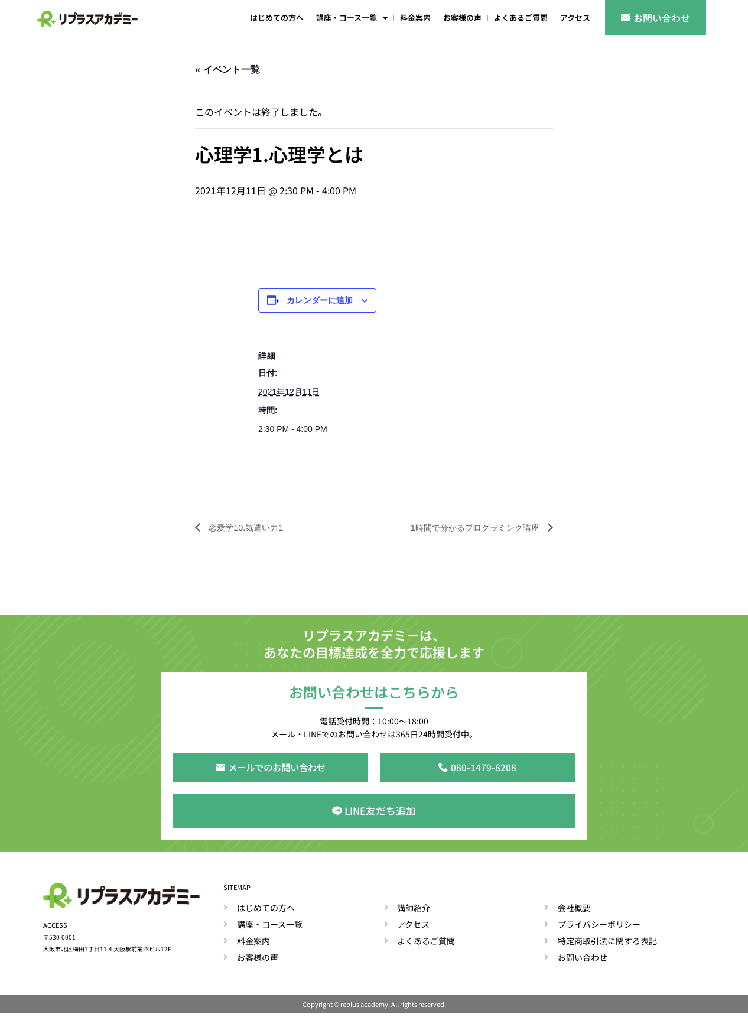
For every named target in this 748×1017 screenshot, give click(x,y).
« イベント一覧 (227, 69)
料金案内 (415, 17)
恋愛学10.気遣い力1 (250, 527)
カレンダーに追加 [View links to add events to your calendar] (320, 301)
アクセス (575, 17)
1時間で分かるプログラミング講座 (466, 527)
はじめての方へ (277, 17)
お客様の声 (462, 17)
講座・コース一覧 (352, 18)
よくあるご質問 (521, 17)
